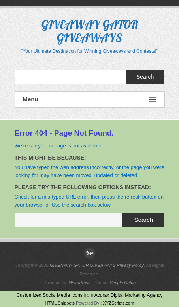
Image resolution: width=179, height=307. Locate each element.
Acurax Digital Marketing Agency (128, 295)
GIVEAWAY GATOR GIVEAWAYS (89, 31)
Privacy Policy (130, 265)
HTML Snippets (60, 303)
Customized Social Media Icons (49, 295)
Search (145, 77)
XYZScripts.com (118, 303)
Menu (89, 99)
